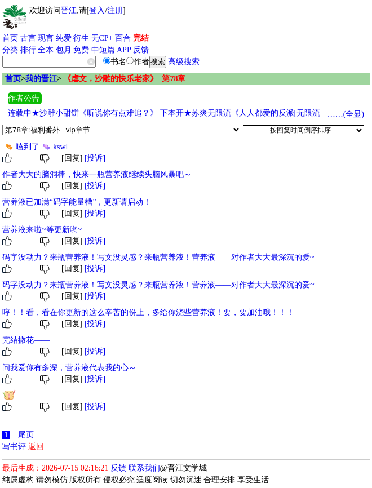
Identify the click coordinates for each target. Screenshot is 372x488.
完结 (141, 38)
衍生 (81, 38)
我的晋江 (41, 78)
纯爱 (64, 38)
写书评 (14, 446)
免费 (81, 50)
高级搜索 (184, 61)
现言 (46, 38)
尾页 (26, 435)
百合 (123, 38)
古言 (28, 38)
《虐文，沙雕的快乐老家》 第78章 (124, 78)
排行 (28, 50)
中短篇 (103, 50)
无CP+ (102, 38)
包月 (64, 50)
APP (124, 50)
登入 (97, 10)
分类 (10, 50)
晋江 (69, 10)
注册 (115, 10)
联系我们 (144, 468)
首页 (10, 38)
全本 (46, 50)
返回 (36, 446)
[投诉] (95, 158)
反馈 (141, 50)
